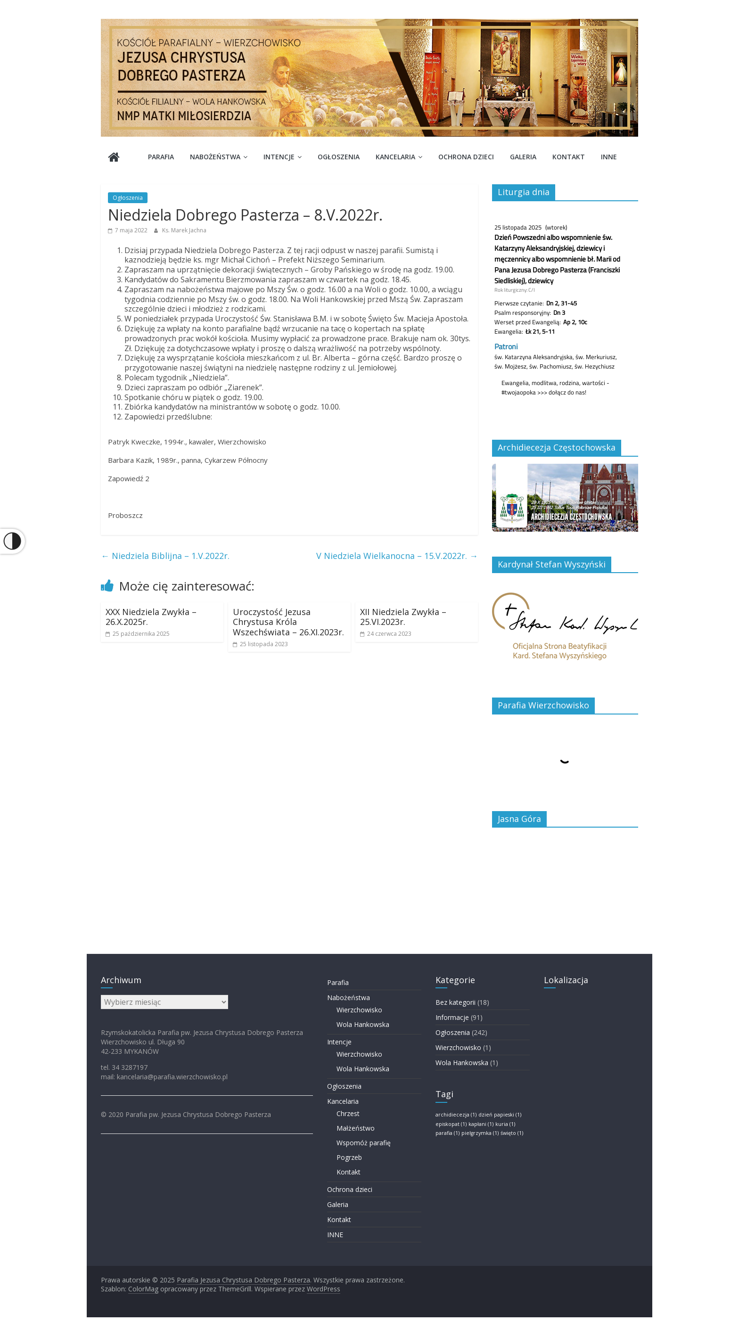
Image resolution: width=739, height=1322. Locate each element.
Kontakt (568, 156)
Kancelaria (395, 156)
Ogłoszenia (339, 156)
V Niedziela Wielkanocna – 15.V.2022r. (397, 555)
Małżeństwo (356, 1128)
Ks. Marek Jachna (184, 230)
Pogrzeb (349, 1157)
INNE (609, 156)
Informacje (452, 1017)
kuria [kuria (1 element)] (505, 1124)
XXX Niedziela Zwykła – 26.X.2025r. (151, 617)
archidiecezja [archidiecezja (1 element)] (455, 1114)
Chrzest (348, 1113)
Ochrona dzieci (466, 156)
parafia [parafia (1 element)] (447, 1133)
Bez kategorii (455, 1002)
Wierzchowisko (359, 1009)
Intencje (279, 156)
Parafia (161, 156)
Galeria (523, 156)
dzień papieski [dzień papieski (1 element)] (499, 1114)
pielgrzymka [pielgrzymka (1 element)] (480, 1133)
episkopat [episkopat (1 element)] (451, 1124)
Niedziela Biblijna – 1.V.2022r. (165, 555)
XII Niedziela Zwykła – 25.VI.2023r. (403, 617)
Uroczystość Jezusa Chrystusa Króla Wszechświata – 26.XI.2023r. (288, 622)
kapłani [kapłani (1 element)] (480, 1124)
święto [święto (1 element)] (512, 1133)
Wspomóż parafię (364, 1142)
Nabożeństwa (215, 156)
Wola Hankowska (363, 1024)
